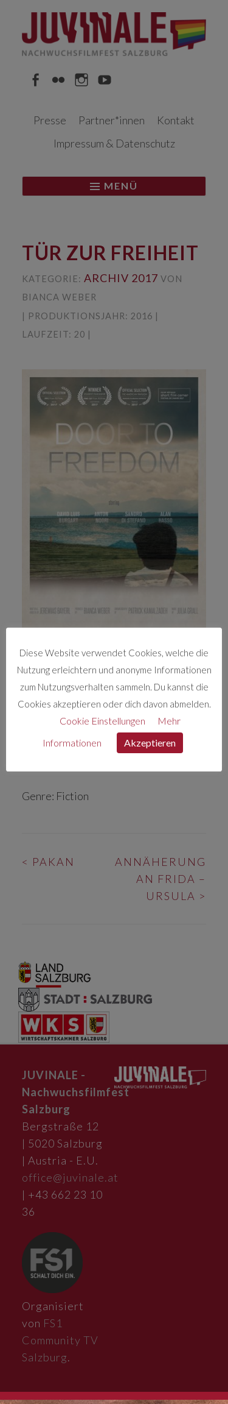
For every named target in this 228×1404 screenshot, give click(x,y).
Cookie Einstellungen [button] (102, 720)
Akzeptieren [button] (150, 742)
